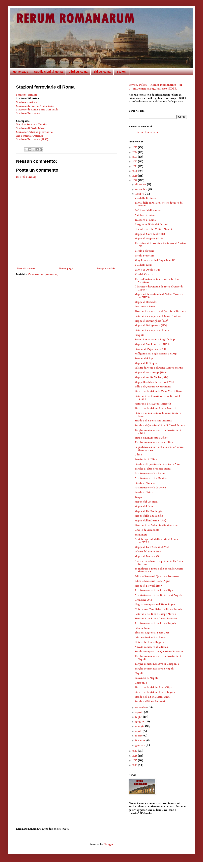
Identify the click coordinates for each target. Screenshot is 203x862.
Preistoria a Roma (145, 306)
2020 (135, 171)
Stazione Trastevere (28, 113)
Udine (138, 454)
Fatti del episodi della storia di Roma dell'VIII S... (156, 541)
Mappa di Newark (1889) (149, 585)
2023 (135, 157)
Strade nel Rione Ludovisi (150, 701)
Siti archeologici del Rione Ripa (153, 687)
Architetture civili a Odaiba (151, 478)
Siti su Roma (102, 71)
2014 (135, 765)
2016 (135, 755)
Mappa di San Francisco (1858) (152, 344)
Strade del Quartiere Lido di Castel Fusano (160, 425)
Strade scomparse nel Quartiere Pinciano (159, 651)
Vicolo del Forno (145, 250)
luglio (139, 717)
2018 (135, 180)
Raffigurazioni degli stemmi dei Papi (156, 353)
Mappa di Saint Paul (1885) (150, 234)
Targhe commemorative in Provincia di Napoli (158, 658)
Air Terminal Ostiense (29, 136)
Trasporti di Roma (145, 219)
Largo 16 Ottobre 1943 (147, 269)
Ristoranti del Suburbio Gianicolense (156, 525)
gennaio (140, 745)
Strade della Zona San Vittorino (153, 420)
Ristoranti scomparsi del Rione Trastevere (159, 316)
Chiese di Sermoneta (147, 529)
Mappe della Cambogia (148, 511)
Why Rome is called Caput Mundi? (155, 260)
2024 (135, 152)
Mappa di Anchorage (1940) (151, 372)
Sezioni (121, 71)
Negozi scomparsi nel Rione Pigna (155, 604)
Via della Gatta (143, 265)
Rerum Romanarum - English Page (155, 339)
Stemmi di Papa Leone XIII (150, 349)
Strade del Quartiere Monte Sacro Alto (157, 464)
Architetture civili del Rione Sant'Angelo (158, 595)
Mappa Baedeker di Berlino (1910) (154, 382)
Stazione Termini (26, 95)
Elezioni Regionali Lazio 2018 (152, 632)
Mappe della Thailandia (149, 515)
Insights (139, 335)
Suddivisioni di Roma (48, 71)
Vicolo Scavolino (145, 255)
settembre (141, 707)
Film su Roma (142, 628)
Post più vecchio (106, 268)
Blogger (108, 844)
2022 (135, 161)
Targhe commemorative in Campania (157, 663)
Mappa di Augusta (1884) (149, 238)
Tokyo (138, 497)
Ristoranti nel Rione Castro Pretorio (156, 618)
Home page (20, 71)
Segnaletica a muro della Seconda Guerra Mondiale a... (159, 448)
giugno (140, 721)
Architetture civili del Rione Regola (155, 623)
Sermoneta (141, 534)
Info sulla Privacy (26, 176)
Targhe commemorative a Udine (154, 442)
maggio (140, 726)
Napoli (139, 673)
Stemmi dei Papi (144, 358)
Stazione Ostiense (27, 102)
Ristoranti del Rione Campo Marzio (155, 614)
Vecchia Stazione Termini (31, 124)
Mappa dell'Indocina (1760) (150, 520)
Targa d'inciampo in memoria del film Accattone (157, 281)
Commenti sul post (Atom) (43, 274)
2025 (135, 147)
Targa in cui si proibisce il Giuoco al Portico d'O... (160, 245)
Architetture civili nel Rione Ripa (154, 590)
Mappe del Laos (144, 506)
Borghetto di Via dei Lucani (151, 224)
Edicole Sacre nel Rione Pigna (152, 581)
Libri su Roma (78, 71)
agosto (139, 712)
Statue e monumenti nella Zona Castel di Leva (158, 414)
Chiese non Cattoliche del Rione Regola (158, 609)
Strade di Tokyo (144, 492)
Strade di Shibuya (145, 483)
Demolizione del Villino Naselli (153, 229)
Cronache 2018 (143, 599)
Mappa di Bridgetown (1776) (151, 325)
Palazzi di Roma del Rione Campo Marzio (159, 367)
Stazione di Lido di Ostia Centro (36, 106)
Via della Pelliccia (145, 198)
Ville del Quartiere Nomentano (153, 386)
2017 (135, 751)
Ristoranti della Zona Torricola (153, 403)
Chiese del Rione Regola (149, 642)
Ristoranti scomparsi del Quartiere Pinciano (160, 311)
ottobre (140, 194)
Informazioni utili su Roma (150, 637)
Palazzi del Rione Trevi (148, 551)
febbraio (140, 740)
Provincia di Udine (146, 459)
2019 (135, 175)
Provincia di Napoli (146, 678)
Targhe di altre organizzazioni (153, 468)
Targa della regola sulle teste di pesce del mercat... (159, 204)
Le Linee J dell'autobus (148, 210)
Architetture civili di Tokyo (150, 487)
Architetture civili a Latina (150, 473)
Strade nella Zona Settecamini (152, 696)
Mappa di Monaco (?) (147, 556)
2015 (135, 760)
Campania (141, 682)
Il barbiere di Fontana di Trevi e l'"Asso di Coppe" (159, 288)
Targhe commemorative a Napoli (154, 668)
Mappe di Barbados (146, 302)
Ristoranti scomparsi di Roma (152, 330)
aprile (139, 731)
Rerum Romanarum (148, 132)
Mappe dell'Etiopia (146, 363)
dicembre (141, 184)
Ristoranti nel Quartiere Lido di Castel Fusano (157, 397)
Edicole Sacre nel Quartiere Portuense (157, 576)
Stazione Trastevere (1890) (32, 139)
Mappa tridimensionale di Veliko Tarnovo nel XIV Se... (159, 296)
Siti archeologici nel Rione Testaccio (156, 408)
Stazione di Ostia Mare (30, 128)
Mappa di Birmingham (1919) (151, 320)
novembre (141, 189)
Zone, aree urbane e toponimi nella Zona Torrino (159, 562)
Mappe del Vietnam (146, 501)
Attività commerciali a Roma (151, 647)
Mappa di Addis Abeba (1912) (151, 377)
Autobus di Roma (145, 215)
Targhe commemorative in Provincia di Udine (158, 431)
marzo (139, 735)
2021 (135, 166)
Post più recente (26, 268)
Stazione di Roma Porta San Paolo (37, 109)
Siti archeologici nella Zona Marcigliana (158, 391)
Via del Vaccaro (144, 274)
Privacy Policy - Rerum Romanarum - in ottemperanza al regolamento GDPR (155, 87)
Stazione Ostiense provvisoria (34, 132)
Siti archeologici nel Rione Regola (155, 692)
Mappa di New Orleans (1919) (152, 547)
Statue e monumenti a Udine (151, 437)
